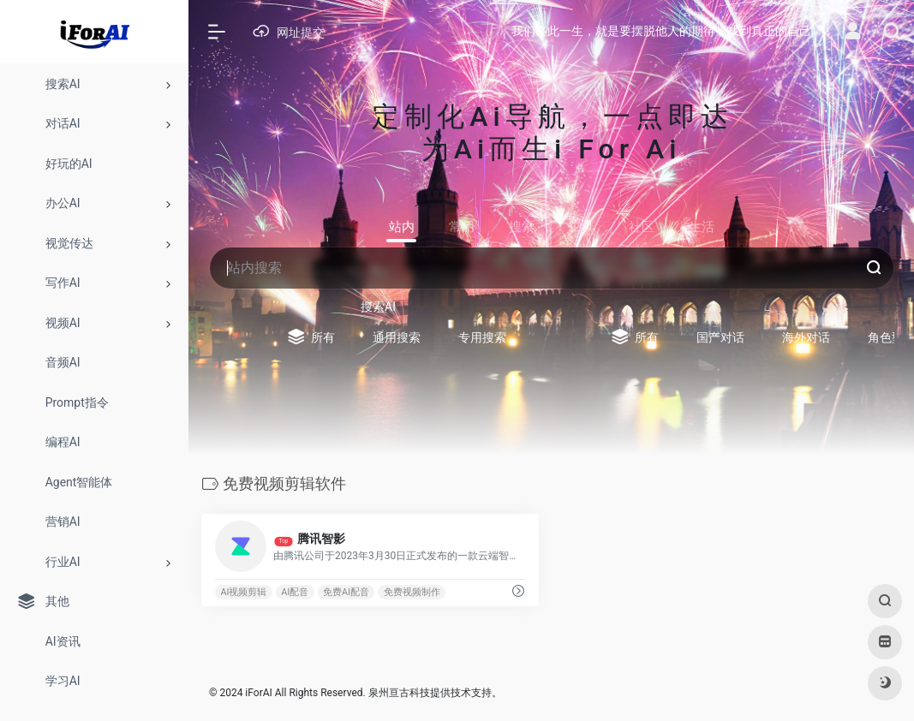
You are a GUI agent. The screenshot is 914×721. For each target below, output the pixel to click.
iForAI (258, 693)
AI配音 (294, 592)
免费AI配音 (346, 592)
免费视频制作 (412, 592)
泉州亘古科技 (399, 693)
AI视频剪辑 (243, 592)
